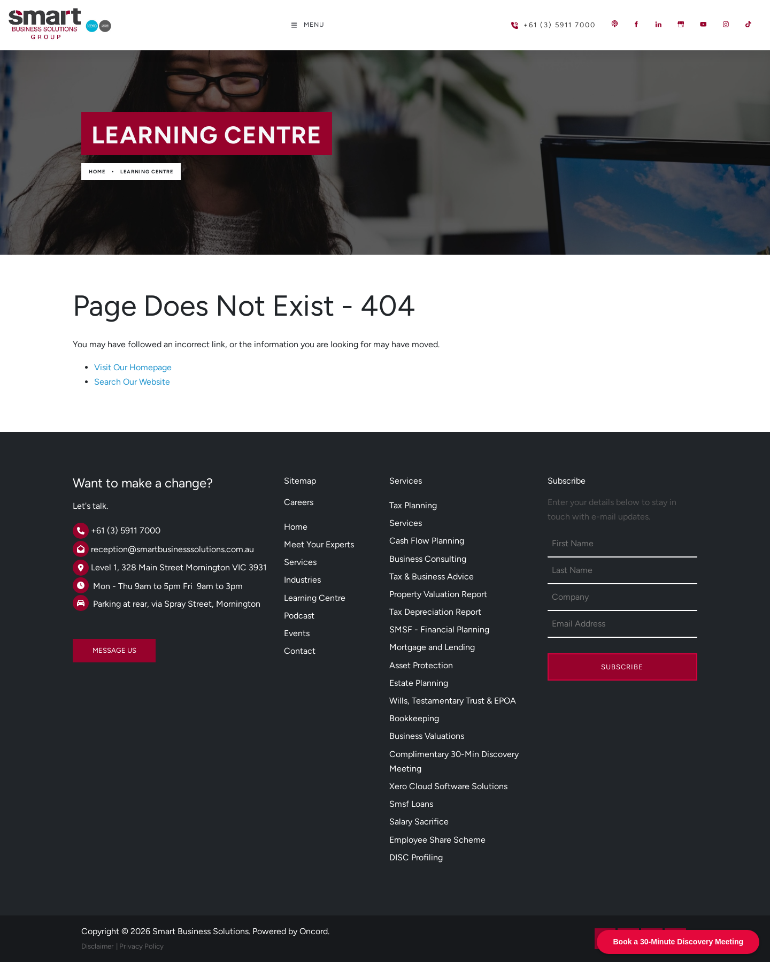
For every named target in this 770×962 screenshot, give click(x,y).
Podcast (299, 615)
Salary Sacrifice (419, 821)
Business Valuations (426, 736)
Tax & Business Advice (431, 576)
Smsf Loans (411, 804)
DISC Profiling (416, 857)
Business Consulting (427, 559)
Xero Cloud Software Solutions (448, 786)
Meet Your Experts (319, 544)
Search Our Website (132, 382)
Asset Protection (421, 665)
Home (97, 171)
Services (300, 562)
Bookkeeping (414, 718)
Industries (302, 580)
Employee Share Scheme (437, 840)
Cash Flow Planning (426, 541)
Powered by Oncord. (290, 931)
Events (297, 633)
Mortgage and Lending (432, 647)
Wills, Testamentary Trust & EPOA (452, 701)
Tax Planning (413, 505)
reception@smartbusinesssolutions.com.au (172, 549)
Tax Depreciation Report (435, 612)
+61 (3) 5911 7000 (536, 21)
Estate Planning (418, 683)
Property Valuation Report (438, 594)
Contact (299, 651)
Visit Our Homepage (133, 367)
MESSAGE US (95, 646)
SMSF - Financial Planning (439, 629)
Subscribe (622, 667)
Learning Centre (146, 171)
